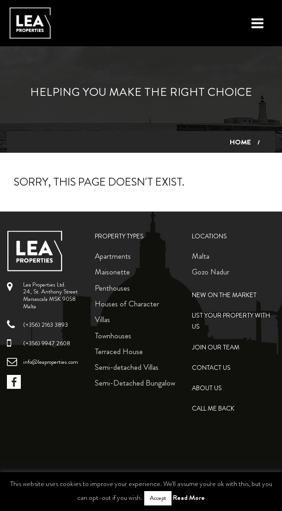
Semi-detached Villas (127, 367)
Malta (200, 256)
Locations (209, 236)
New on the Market (224, 295)
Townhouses (113, 335)
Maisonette (112, 271)
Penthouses (112, 287)
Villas (102, 319)
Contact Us (211, 367)
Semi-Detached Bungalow (135, 382)
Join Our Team (215, 347)
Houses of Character (127, 303)
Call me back (213, 408)
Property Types (119, 236)
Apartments (113, 256)
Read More (189, 497)
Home (240, 142)
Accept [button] (158, 498)
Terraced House (119, 351)
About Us (207, 388)
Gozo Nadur (210, 271)
